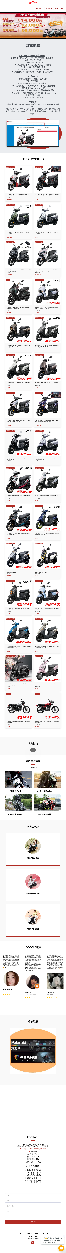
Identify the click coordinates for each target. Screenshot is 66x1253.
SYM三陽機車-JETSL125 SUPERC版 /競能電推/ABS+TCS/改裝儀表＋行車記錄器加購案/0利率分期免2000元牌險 (47, 421)
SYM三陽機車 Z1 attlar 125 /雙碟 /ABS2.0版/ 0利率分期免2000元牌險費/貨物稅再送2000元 (47, 534)
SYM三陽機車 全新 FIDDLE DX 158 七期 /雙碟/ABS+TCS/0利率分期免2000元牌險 (18, 233)
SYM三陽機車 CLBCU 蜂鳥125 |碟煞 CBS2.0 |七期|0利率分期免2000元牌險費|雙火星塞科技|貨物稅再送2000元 (46, 383)
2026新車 (8, 280)
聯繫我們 (33, 1222)
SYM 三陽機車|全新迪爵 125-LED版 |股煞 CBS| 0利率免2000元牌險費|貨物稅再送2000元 (18, 383)
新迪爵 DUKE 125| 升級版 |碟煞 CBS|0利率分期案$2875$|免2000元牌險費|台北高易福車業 (46, 496)
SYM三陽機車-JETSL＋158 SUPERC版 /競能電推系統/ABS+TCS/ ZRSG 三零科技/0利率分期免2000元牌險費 (18, 195)
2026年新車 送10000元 (39, 355)
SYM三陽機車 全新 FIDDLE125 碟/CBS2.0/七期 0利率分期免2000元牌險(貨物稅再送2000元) (47, 459)
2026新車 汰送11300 (39, 581)
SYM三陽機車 (9, 272)
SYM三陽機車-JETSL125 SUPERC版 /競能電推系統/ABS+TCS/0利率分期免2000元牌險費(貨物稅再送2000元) (18, 421)
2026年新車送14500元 (39, 468)
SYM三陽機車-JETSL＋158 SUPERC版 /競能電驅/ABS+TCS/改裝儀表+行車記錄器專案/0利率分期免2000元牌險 (47, 195)
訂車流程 (49, 8)
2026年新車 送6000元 (10, 167)
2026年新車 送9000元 (39, 618)
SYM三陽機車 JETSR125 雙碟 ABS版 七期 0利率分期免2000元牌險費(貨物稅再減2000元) (18, 496)
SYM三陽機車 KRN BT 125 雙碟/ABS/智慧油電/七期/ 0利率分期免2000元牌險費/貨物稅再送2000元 (47, 571)
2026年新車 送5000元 (39, 543)
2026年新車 (8, 694)
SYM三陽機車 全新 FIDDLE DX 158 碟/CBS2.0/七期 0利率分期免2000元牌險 (46, 233)
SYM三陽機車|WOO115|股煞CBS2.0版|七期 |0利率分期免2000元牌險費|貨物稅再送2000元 (47, 684)
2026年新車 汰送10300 (10, 581)
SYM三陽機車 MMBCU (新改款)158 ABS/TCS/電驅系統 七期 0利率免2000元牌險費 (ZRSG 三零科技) (18, 308)
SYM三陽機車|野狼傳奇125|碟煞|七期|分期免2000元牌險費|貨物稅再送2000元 (18, 722)
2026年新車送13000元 (39, 317)
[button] (2, 2)
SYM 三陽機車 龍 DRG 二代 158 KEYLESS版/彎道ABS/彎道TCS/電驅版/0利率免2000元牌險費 (19, 270)
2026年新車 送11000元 (10, 505)
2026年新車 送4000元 (39, 505)
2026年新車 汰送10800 (39, 280)
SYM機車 (8, 197)
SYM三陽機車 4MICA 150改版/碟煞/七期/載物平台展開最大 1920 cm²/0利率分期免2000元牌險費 (18, 346)
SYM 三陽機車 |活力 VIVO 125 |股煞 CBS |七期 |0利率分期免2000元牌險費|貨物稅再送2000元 (47, 647)
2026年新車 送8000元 (10, 204)
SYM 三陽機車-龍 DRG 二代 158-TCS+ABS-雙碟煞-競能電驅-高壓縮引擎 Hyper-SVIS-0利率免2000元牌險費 (47, 270)
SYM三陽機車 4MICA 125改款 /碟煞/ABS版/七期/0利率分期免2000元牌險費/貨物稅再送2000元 (18, 609)
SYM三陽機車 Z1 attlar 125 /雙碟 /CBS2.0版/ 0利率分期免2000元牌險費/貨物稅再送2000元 (18, 571)
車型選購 (39, 8)
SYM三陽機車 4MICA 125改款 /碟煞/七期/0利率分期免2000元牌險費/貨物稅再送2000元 (47, 609)
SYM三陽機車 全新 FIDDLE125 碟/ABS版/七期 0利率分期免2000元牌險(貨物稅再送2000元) (19, 459)
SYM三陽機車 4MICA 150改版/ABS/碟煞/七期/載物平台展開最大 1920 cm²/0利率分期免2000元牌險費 (47, 308)
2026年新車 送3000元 (10, 242)
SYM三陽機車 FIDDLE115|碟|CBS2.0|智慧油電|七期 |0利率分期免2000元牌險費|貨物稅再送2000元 (18, 684)
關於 (62, 8)
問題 (56, 8)
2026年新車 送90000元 (10, 618)
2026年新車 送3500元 (39, 656)
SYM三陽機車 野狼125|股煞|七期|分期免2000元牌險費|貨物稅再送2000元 (47, 722)
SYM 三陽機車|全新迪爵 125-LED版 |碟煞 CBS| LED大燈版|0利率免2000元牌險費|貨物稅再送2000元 (47, 346)
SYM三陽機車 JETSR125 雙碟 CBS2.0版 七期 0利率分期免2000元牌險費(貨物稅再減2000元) (18, 534)
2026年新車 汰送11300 (10, 317)
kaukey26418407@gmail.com (33, 1150)
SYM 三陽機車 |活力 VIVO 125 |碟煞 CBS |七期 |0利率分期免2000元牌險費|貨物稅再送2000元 (19, 647)
